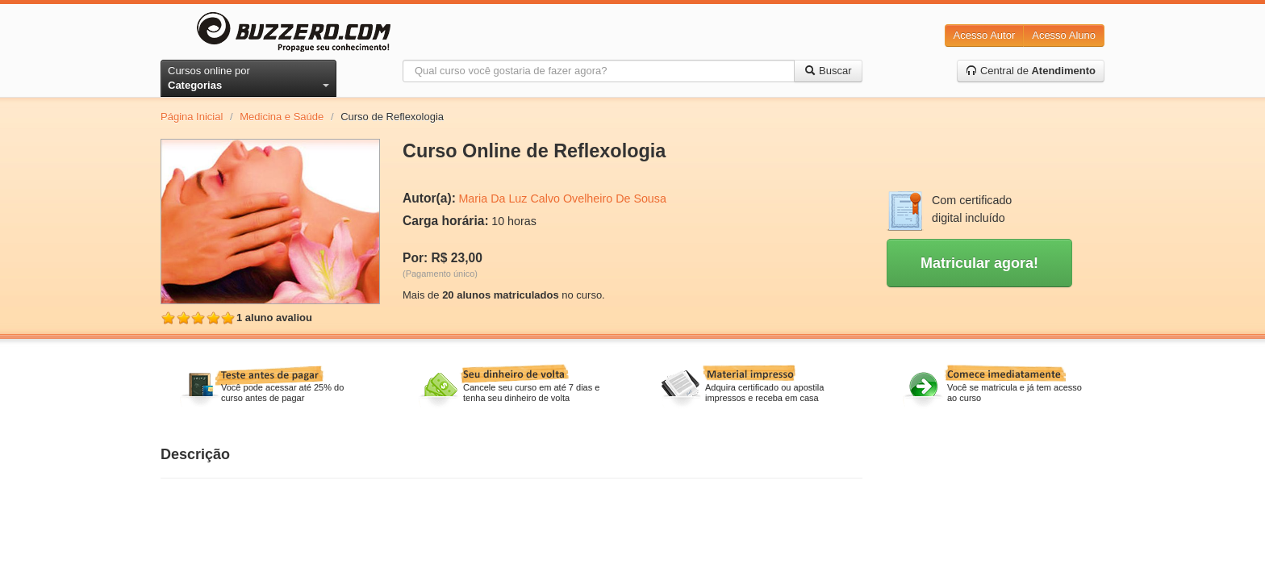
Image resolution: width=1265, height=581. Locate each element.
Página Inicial (192, 117)
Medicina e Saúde (282, 117)
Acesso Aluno (1064, 35)
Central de (1031, 71)
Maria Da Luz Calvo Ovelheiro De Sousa (562, 198)
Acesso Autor (985, 35)
